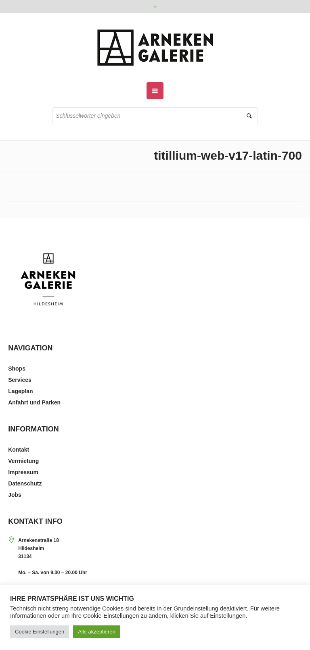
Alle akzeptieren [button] (96, 632)
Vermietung (23, 461)
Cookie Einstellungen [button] (39, 632)
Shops (16, 368)
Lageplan (20, 391)
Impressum (23, 472)
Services (19, 380)
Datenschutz (25, 483)
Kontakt (18, 449)
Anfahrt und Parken (34, 402)
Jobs (14, 495)
